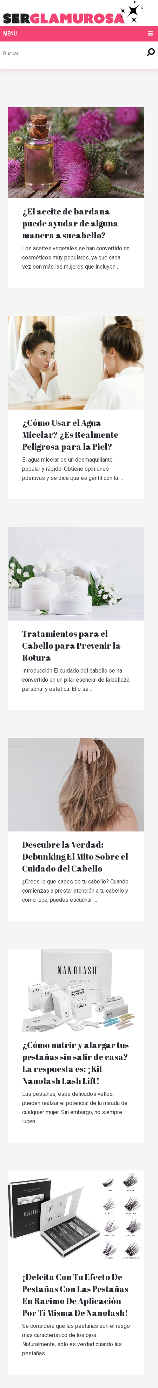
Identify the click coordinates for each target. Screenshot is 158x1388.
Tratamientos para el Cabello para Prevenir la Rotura (71, 645)
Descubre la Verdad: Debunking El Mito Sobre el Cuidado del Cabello (75, 856)
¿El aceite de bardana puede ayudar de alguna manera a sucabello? (70, 223)
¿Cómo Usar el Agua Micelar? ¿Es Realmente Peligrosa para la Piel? (70, 434)
